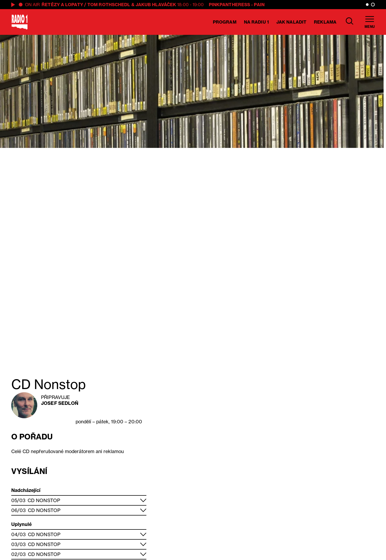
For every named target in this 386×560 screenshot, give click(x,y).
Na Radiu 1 (256, 22)
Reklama (325, 22)
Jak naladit (291, 22)
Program (224, 22)
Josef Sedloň (59, 403)
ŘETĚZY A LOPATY (62, 4)
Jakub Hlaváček (156, 4)
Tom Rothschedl (108, 4)
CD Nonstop (44, 500)
